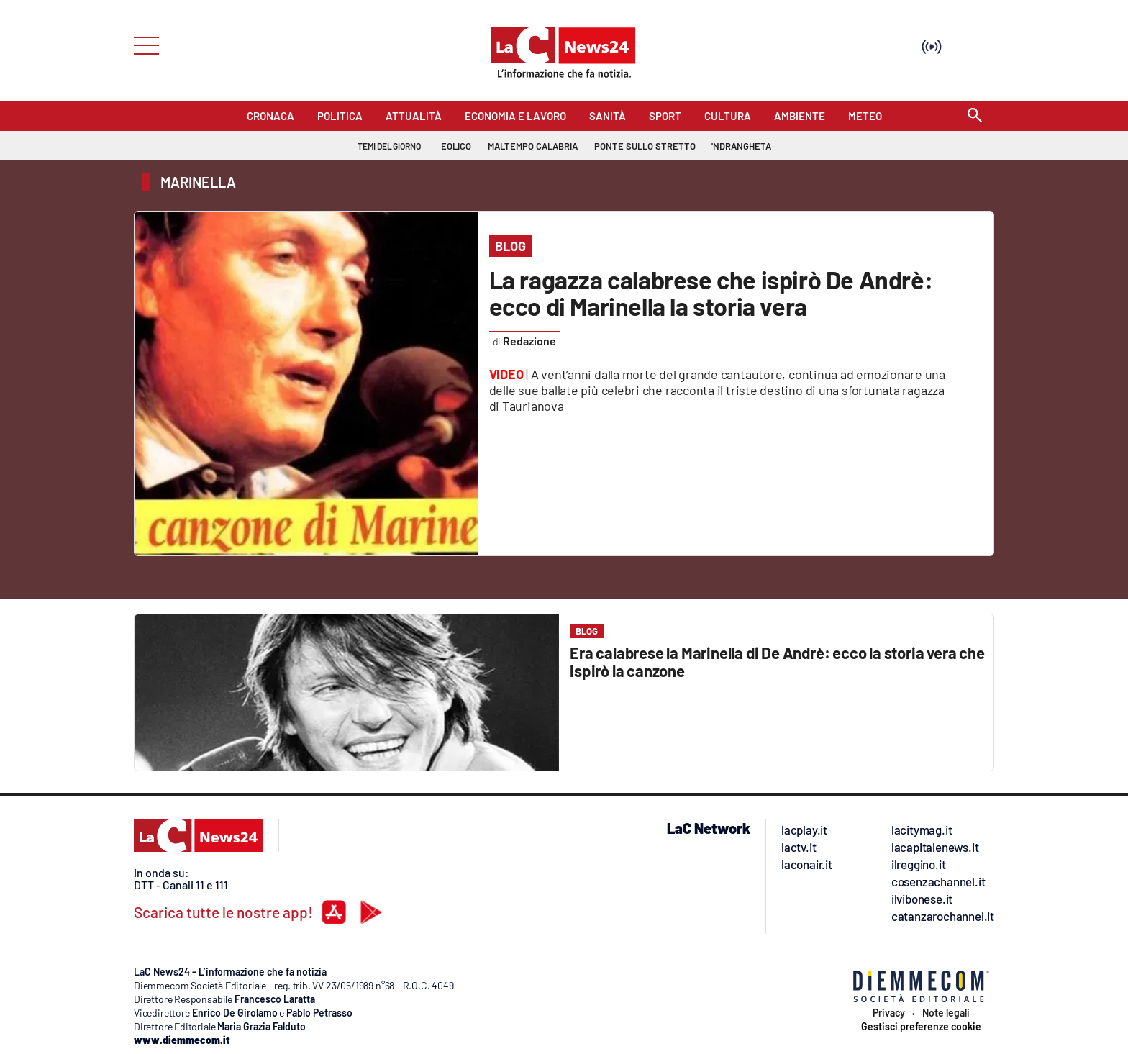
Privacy (889, 1013)
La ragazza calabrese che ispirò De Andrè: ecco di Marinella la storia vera (711, 293)
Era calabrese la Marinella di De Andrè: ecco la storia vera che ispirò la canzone (777, 661)
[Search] (975, 116)
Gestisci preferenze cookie (921, 1027)
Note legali (946, 1013)
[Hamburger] (142, 44)
